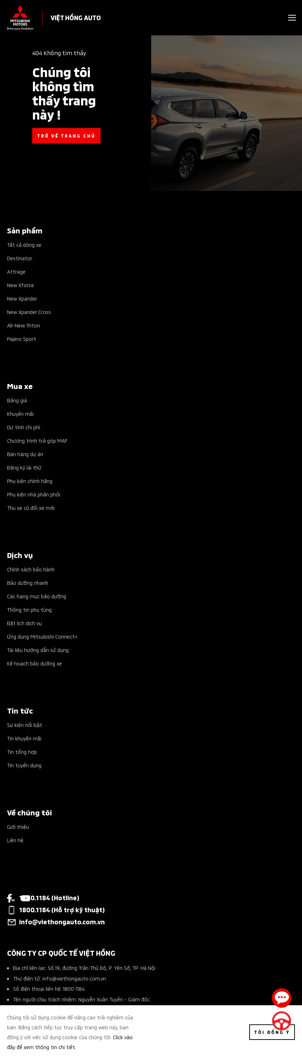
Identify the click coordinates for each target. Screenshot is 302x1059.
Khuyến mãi (20, 413)
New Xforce (20, 284)
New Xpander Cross (29, 311)
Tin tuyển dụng (24, 765)
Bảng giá (17, 400)
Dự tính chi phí (23, 427)
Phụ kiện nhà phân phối (33, 494)
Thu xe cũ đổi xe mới (31, 507)
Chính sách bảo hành (31, 569)
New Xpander (22, 298)
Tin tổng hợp (22, 751)
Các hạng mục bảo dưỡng (36, 596)
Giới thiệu (18, 826)
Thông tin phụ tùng (29, 609)
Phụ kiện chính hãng (29, 480)
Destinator (19, 258)
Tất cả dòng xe (24, 244)
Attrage (16, 271)
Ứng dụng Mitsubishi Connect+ (42, 636)
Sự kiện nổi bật (24, 724)
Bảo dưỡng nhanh (27, 582)
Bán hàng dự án (25, 453)
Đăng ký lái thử (24, 467)
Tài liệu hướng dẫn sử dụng (38, 649)
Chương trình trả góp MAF (37, 440)
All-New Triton (23, 325)
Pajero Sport (21, 338)
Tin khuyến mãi (24, 738)
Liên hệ (15, 840)
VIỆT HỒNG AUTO (76, 17)
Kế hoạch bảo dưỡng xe (34, 663)
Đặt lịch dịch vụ (24, 622)
